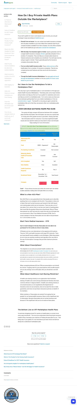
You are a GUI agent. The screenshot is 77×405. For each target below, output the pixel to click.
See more (6, 124)
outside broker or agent (24, 101)
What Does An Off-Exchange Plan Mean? (15, 354)
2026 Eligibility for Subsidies (9, 86)
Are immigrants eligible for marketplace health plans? (19, 363)
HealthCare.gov (39, 38)
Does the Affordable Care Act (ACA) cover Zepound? (9, 105)
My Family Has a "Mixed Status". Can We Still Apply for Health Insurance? (24, 366)
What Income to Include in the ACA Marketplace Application (10, 77)
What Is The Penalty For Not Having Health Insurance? (9, 42)
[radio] (34, 336)
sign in (8, 379)
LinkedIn (9, 327)
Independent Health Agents (9, 8)
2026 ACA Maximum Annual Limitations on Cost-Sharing (9, 94)
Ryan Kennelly (26, 23)
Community (54, 2)
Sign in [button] (70, 2)
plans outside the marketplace (47, 47)
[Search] (62, 8)
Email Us (30, 130)
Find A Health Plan (38, 32)
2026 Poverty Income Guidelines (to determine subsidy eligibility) (10, 67)
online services (50, 66)
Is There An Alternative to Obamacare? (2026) (8, 23)
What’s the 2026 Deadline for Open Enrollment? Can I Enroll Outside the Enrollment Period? (9, 54)
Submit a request (63, 2)
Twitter (7, 327)
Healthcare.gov (37, 8)
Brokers (43, 54)
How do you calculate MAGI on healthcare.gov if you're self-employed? (10, 116)
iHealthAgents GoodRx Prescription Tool (41, 251)
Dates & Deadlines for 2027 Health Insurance (10, 32)
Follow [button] (58, 23)
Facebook (5, 327)
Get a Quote (42, 183)
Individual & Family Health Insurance (25, 8)
